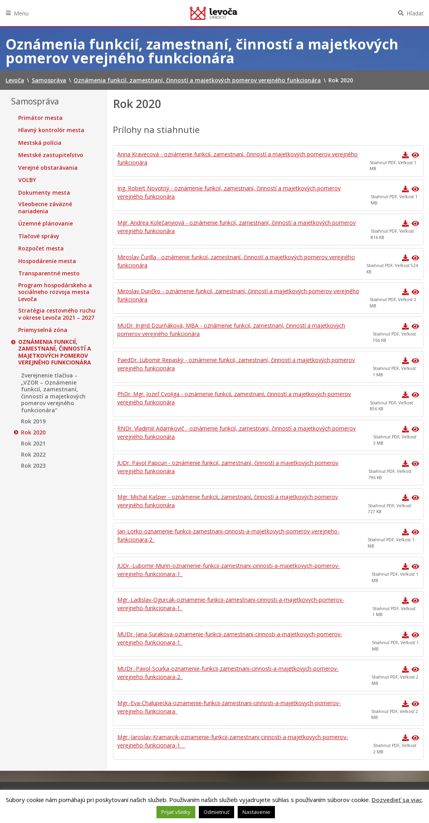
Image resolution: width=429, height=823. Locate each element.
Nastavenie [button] (256, 811)
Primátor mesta (40, 117)
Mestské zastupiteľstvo (50, 155)
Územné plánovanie (45, 223)
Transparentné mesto (49, 273)
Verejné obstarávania (48, 167)
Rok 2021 (33, 443)
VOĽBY (27, 180)
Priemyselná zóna (42, 330)
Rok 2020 (33, 432)
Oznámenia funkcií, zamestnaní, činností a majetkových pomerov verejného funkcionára (54, 352)
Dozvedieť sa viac (397, 800)
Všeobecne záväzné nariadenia (45, 207)
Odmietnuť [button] (216, 811)
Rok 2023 (33, 465)
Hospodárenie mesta (47, 261)
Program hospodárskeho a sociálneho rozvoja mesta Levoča (55, 292)
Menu (21, 13)
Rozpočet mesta (41, 248)
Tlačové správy (38, 236)
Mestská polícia (39, 142)
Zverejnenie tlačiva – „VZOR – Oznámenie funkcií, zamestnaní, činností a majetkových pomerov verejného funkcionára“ (53, 392)
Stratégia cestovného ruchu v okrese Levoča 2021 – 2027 (56, 314)
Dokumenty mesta (44, 192)
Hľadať (414, 13)
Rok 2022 (33, 454)
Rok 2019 (33, 421)
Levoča (213, 13)
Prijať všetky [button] (176, 811)
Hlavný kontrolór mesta (51, 130)
